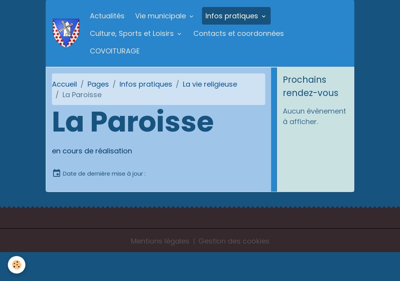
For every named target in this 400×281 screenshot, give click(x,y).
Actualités (107, 16)
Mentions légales (160, 241)
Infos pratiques (232, 16)
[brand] (66, 33)
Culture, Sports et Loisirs (133, 33)
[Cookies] (16, 265)
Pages (98, 84)
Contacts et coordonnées (238, 33)
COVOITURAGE (115, 51)
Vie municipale (161, 16)
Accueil (64, 84)
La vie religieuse (210, 84)
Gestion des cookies (234, 241)
